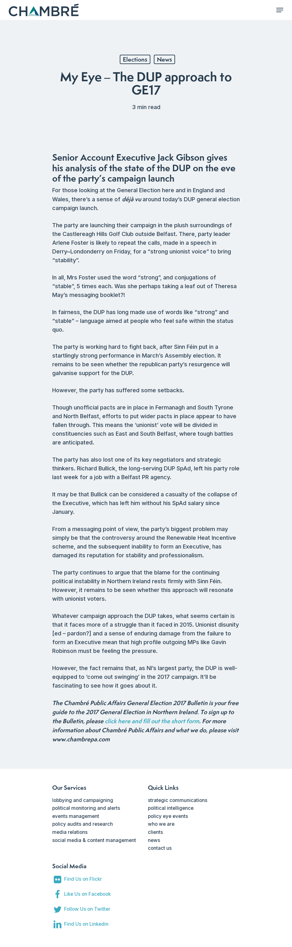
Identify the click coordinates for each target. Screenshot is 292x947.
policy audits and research (82, 824)
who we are (161, 824)
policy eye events (168, 816)
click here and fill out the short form (152, 721)
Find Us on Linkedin (86, 924)
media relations (70, 832)
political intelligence (171, 808)
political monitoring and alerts (86, 808)
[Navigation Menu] (279, 10)
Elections (135, 59)
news (154, 840)
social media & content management (94, 840)
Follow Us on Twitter (87, 909)
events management (75, 816)
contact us (160, 848)
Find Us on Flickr (83, 879)
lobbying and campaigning (82, 800)
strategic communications (177, 800)
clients (155, 832)
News (164, 59)
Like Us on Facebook (87, 894)
